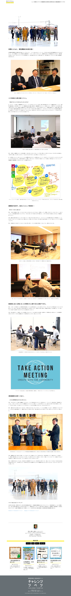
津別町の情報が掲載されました (42, 561)
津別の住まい (50, 5)
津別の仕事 (45, 5)
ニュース (24, 5)
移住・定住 (42, 543)
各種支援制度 (56, 5)
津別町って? (29, 5)
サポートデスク (61, 5)
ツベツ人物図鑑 (34, 5)
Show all (28, 543)
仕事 (33, 543)
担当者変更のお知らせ (55, 561)
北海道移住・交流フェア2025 (28, 562)
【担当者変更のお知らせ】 (15, 561)
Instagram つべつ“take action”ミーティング (34, 510)
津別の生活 (40, 5)
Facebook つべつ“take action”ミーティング (16, 510)
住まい (37, 543)
